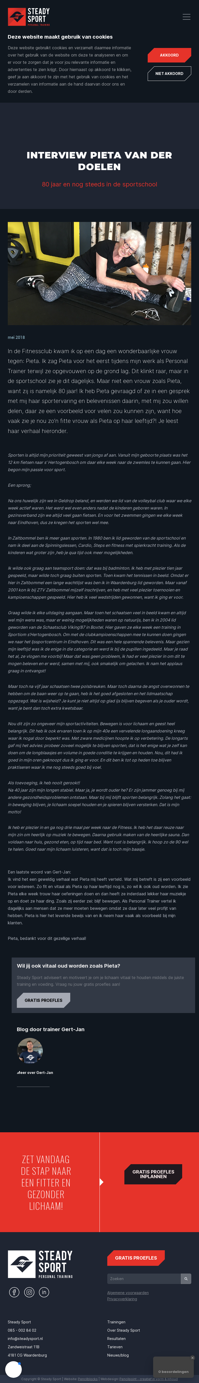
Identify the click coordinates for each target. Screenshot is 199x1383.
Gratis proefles (68, 998)
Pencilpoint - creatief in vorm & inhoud (148, 1379)
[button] (13, 1369)
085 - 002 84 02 (22, 1330)
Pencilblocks (88, 1379)
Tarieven (115, 1347)
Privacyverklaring (122, 1299)
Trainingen (116, 1322)
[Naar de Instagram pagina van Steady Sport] (29, 1292)
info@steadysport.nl (25, 1338)
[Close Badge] (192, 1357)
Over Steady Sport (123, 1330)
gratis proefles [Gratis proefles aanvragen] (136, 1255)
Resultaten (116, 1338)
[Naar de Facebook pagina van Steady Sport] (14, 1292)
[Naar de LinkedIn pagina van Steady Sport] (44, 1292)
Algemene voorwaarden (128, 1292)
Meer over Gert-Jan (60, 1072)
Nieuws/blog (118, 1355)
